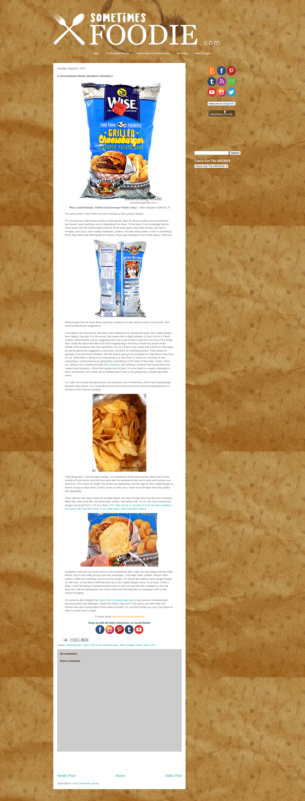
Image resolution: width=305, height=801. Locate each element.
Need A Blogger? (203, 53)
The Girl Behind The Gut (117, 53)
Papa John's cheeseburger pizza (117, 600)
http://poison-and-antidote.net (128, 616)
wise (152, 645)
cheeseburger (74, 645)
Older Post (173, 776)
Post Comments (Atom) (86, 783)
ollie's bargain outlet (130, 645)
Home (120, 776)
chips (86, 645)
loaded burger (110, 645)
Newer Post (66, 776)
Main (96, 53)
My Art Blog (182, 53)
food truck (95, 645)
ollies (146, 645)
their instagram (112, 364)
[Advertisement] (119, 762)
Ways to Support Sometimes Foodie (153, 53)
